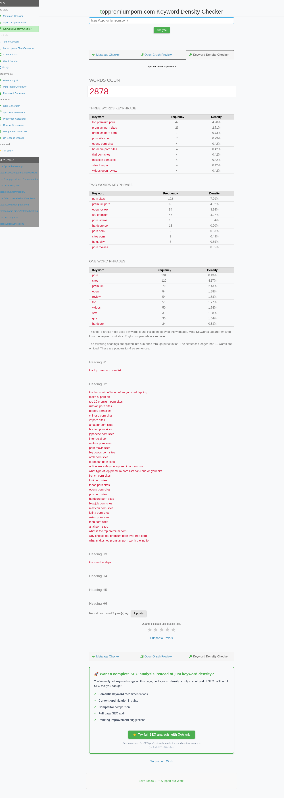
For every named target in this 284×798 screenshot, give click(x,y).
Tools (6, 3)
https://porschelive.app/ (16, 166)
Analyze (165, 30)
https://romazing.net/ (15, 185)
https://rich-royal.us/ (15, 217)
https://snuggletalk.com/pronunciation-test (24, 179)
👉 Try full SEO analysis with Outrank (164, 734)
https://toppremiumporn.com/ (164, 66)
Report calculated (113, 613)
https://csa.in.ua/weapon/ (17, 191)
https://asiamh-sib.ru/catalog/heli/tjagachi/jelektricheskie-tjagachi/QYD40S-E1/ (24, 211)
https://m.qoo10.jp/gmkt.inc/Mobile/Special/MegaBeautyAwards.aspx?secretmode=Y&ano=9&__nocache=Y (24, 172)
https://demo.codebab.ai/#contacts (22, 198)
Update (142, 613)
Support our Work (164, 638)
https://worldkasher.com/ (17, 223)
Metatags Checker (109, 54)
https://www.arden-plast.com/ (20, 204)
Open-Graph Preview (159, 54)
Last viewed (11, 159)
